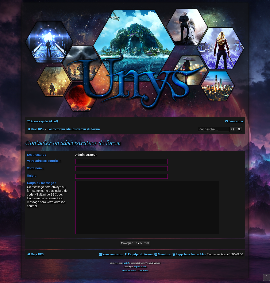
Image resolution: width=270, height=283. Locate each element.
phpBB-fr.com (140, 267)
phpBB (125, 263)
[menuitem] (53, 121)
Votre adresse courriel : (44, 160)
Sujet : (31, 175)
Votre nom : (35, 168)
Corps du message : (41, 183)
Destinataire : (36, 154)
